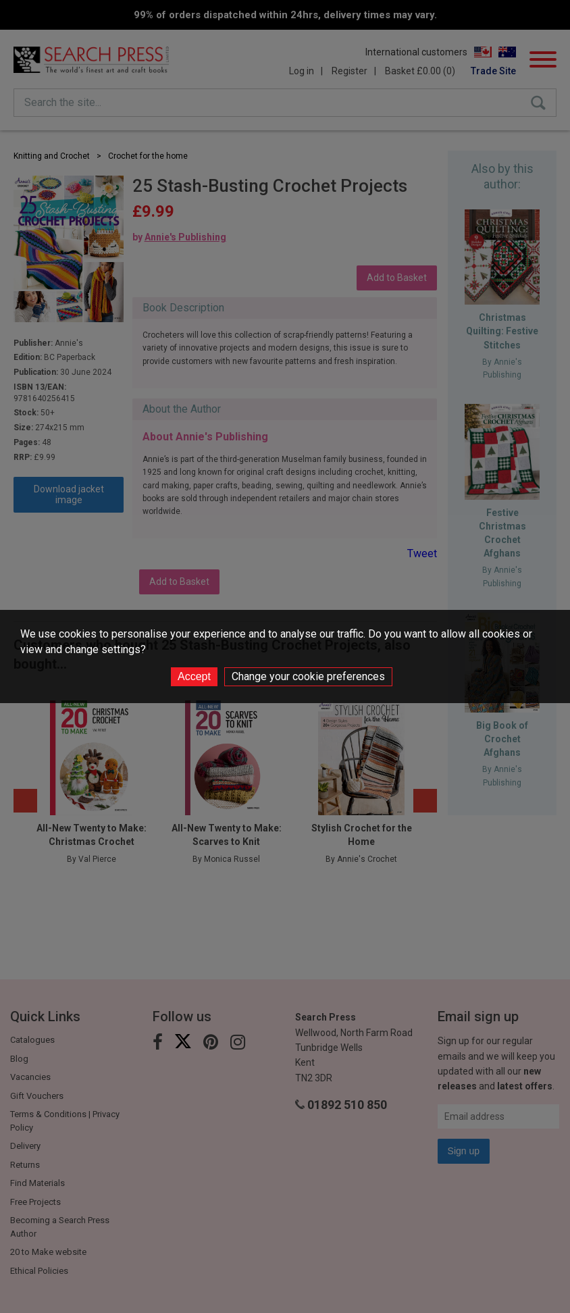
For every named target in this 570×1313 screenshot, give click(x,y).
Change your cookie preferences (308, 676)
